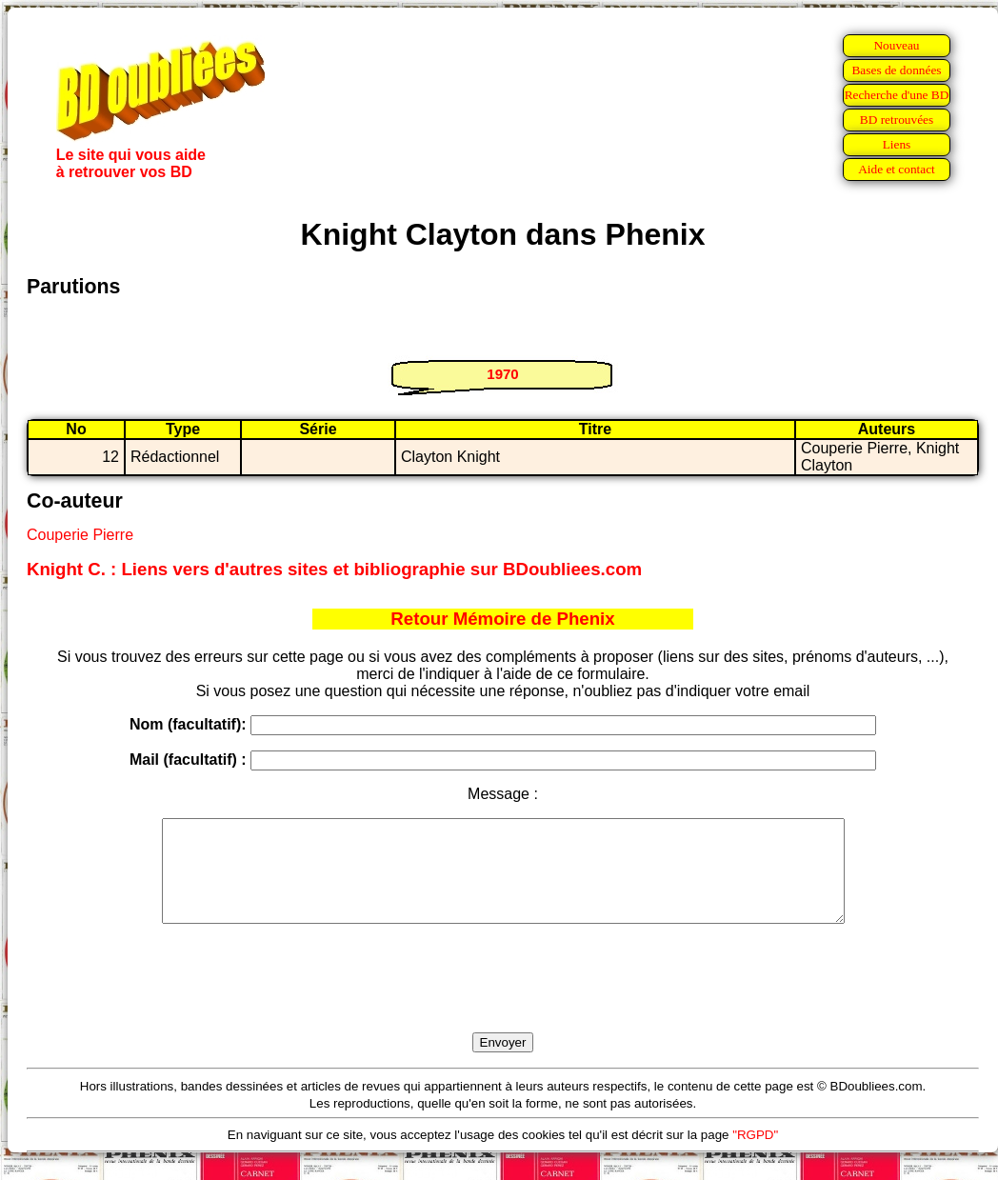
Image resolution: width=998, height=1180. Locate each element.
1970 (502, 374)
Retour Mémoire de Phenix (502, 619)
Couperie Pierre (80, 535)
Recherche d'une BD (897, 95)
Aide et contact (896, 169)
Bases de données (896, 70)
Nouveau (896, 45)
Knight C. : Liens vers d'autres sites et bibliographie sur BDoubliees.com (334, 569)
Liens (897, 144)
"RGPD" (755, 1155)
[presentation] (503, 1000)
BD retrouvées (896, 119)
